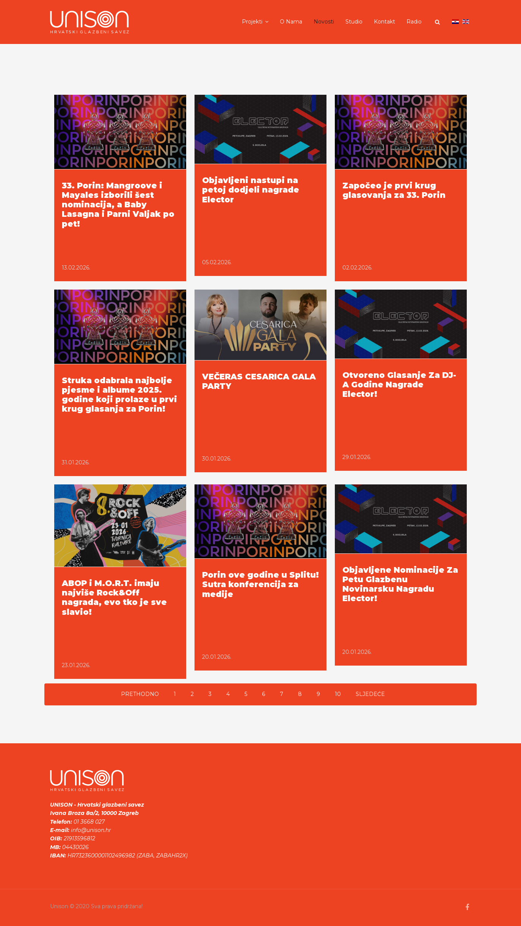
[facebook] (467, 907)
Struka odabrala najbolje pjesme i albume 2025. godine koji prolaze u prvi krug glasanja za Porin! (119, 395)
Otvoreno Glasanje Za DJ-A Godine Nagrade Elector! (399, 384)
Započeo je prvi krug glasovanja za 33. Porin (394, 190)
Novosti (324, 21)
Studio (354, 21)
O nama (291, 21)
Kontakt (384, 21)
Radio (414, 21)
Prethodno (140, 694)
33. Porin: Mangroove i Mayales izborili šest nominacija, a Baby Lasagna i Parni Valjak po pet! (118, 205)
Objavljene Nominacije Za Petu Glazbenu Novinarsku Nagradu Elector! (400, 584)
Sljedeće (370, 694)
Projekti (252, 21)
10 (338, 694)
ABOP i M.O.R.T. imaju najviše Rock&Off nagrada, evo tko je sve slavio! (114, 597)
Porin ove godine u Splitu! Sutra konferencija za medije (260, 584)
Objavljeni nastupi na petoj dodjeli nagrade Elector (250, 189)
